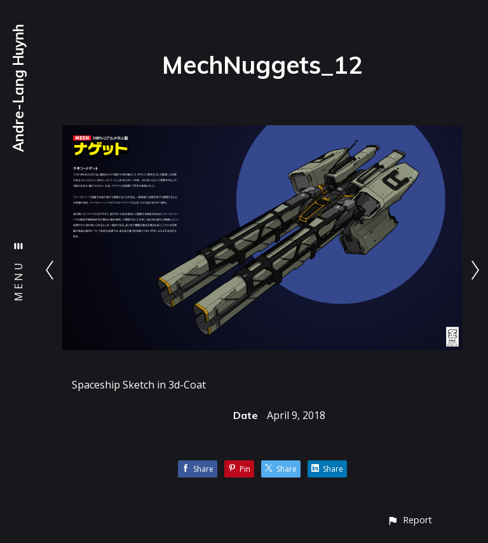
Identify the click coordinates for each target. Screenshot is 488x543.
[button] (409, 520)
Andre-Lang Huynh (18, 88)
